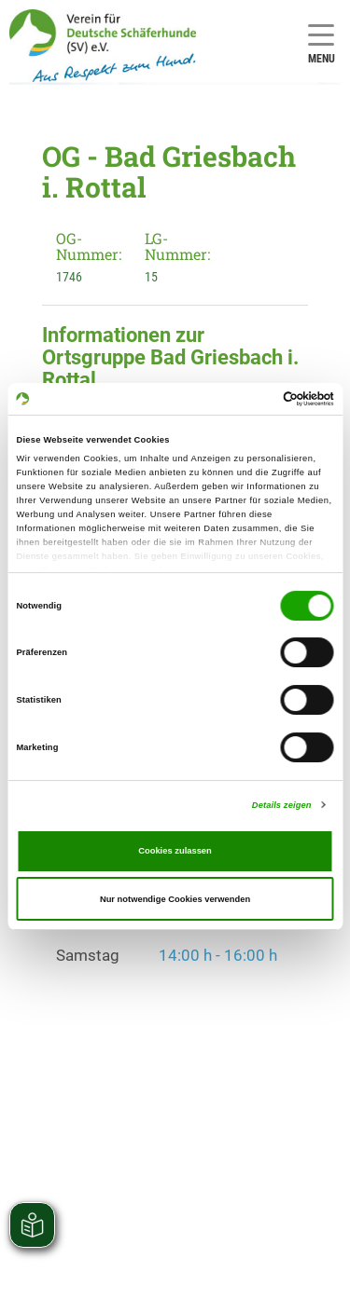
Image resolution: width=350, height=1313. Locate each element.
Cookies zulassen (175, 850)
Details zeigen (282, 805)
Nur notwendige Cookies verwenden (175, 899)
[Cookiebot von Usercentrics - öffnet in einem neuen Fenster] (253, 398)
